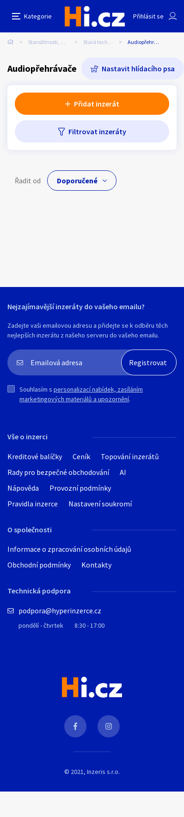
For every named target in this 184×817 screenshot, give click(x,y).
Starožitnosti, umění (52, 41)
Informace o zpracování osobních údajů (69, 549)
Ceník (81, 456)
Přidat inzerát (96, 103)
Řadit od (28, 180)
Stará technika (100, 41)
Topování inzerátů (130, 456)
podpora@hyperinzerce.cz (59, 610)
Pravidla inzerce (32, 503)
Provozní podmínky (80, 488)
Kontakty (96, 564)
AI (123, 472)
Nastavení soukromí (100, 503)
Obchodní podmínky (39, 564)
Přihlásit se (148, 16)
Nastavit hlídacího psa (138, 68)
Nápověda (23, 488)
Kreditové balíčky (34, 456)
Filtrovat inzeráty (97, 131)
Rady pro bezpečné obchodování (58, 472)
